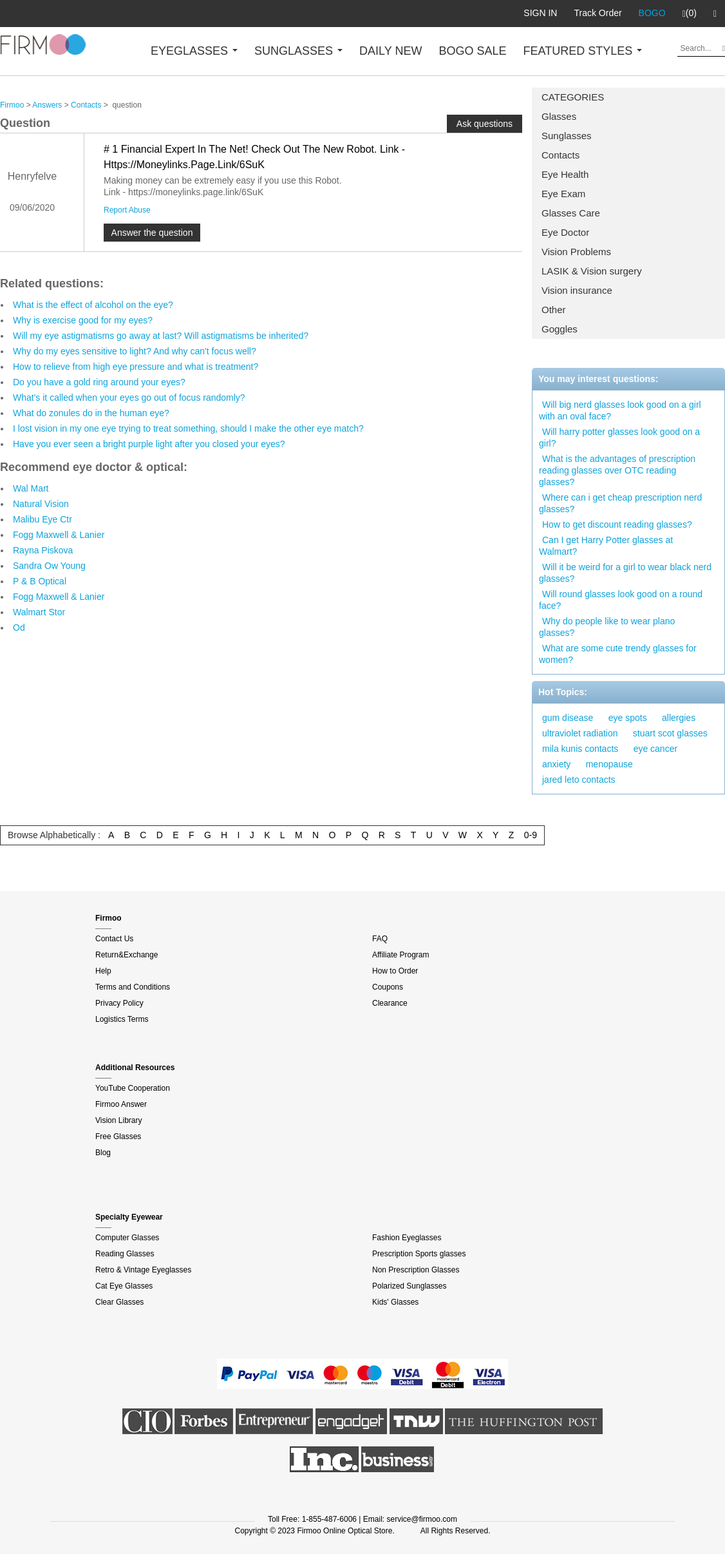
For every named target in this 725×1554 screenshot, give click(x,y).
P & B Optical (39, 581)
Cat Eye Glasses (124, 1285)
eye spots (627, 718)
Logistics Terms (121, 1019)
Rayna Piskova (43, 550)
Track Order (597, 13)
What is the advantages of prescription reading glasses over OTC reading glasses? (617, 470)
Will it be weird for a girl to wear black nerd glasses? (625, 573)
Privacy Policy (119, 1003)
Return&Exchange (126, 954)
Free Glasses (118, 1136)
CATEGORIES (572, 96)
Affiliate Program (400, 954)
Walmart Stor (39, 612)
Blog (103, 1152)
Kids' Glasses (395, 1302)
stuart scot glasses (670, 733)
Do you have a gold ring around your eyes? (99, 382)
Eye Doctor (565, 232)
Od (19, 627)
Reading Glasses (124, 1253)
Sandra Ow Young (49, 566)
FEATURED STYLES (583, 50)
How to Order (395, 970)
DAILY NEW (390, 50)
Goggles (559, 328)
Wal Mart (30, 488)
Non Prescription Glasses (415, 1269)
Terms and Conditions (132, 987)
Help (103, 970)
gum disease (567, 718)
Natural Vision (41, 504)
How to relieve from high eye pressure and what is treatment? (135, 366)
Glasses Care (570, 212)
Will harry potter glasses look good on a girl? (619, 437)
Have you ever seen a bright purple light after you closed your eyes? (149, 444)
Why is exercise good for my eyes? (83, 320)
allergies (678, 718)
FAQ (380, 938)
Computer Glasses (127, 1237)
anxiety (556, 764)
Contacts (560, 154)
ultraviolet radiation (580, 733)
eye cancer (655, 748)
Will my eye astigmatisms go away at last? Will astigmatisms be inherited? (160, 336)
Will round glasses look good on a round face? (620, 600)
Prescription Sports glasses (419, 1253)
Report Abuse (127, 210)
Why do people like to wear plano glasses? (607, 627)
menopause (609, 764)
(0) (690, 13)
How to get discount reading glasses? (617, 524)
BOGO (652, 13)
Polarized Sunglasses (409, 1285)
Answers (47, 105)
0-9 (530, 835)
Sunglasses (566, 135)
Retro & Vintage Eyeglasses (143, 1269)
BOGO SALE (472, 50)
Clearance (390, 1003)
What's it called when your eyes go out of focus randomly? (129, 397)
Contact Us (114, 938)
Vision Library (118, 1120)
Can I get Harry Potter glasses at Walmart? (606, 546)
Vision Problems (576, 251)
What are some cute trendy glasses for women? (618, 654)
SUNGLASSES (298, 50)
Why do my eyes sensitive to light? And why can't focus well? (134, 351)
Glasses (558, 116)
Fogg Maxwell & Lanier (58, 535)
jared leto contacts (579, 779)
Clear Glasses (119, 1302)
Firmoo (12, 105)
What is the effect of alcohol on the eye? (93, 305)
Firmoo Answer (121, 1104)
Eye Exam (563, 193)
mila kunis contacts (580, 748)
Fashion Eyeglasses (406, 1237)
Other (553, 309)
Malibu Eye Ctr (42, 519)
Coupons (387, 987)
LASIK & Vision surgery (591, 270)
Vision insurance (576, 290)
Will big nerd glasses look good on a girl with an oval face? (620, 410)
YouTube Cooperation (132, 1088)
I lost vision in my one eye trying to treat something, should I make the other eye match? (188, 428)
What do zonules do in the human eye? (91, 413)
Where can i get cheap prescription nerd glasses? (620, 503)
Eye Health (564, 174)
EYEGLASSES (194, 50)
